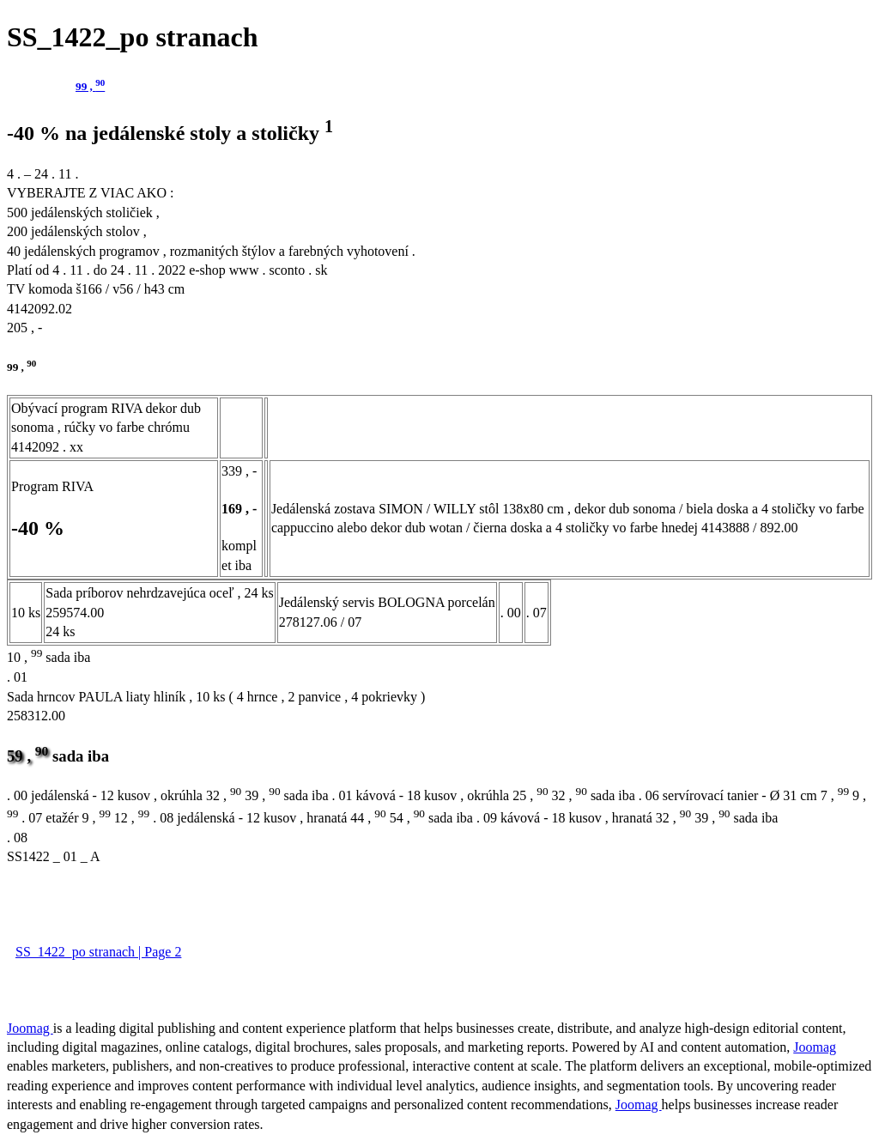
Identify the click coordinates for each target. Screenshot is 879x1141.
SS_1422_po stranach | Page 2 (98, 951)
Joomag (30, 1028)
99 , (90, 86)
